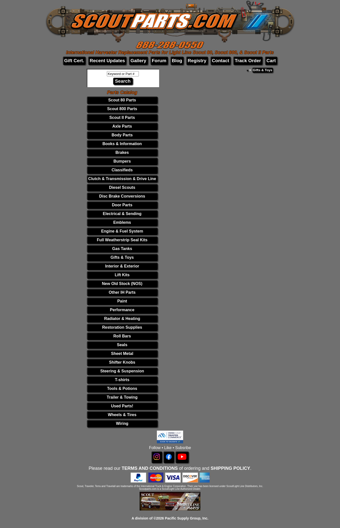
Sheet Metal (122, 353)
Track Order (248, 60)
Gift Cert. (74, 60)
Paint (122, 301)
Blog (177, 60)
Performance (122, 310)
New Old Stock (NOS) (122, 283)
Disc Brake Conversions (122, 196)
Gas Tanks (122, 249)
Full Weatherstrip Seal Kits (122, 240)
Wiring (122, 423)
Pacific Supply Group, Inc (186, 518)
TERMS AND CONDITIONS (150, 468)
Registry (197, 60)
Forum (159, 60)
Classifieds (122, 170)
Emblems (122, 222)
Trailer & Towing (122, 397)
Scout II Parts (122, 117)
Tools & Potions (122, 388)
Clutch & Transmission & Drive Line (122, 179)
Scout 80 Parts (122, 100)
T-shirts (122, 380)
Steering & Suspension (122, 371)
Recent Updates (107, 60)
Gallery (138, 60)
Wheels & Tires (122, 415)
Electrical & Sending (122, 214)
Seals (122, 345)
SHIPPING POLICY (230, 468)
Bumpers (122, 161)
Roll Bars (122, 336)
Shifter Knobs (122, 362)
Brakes (122, 152)
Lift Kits (122, 275)
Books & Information (122, 144)
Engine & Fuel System (122, 231)
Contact (220, 60)
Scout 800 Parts (122, 109)
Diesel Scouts (122, 187)
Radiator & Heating (122, 318)
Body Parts (122, 135)
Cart (271, 60)
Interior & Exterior (122, 266)
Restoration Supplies (122, 327)
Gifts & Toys (122, 257)
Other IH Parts (122, 292)
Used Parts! (122, 406)
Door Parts (122, 205)
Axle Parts (122, 126)
